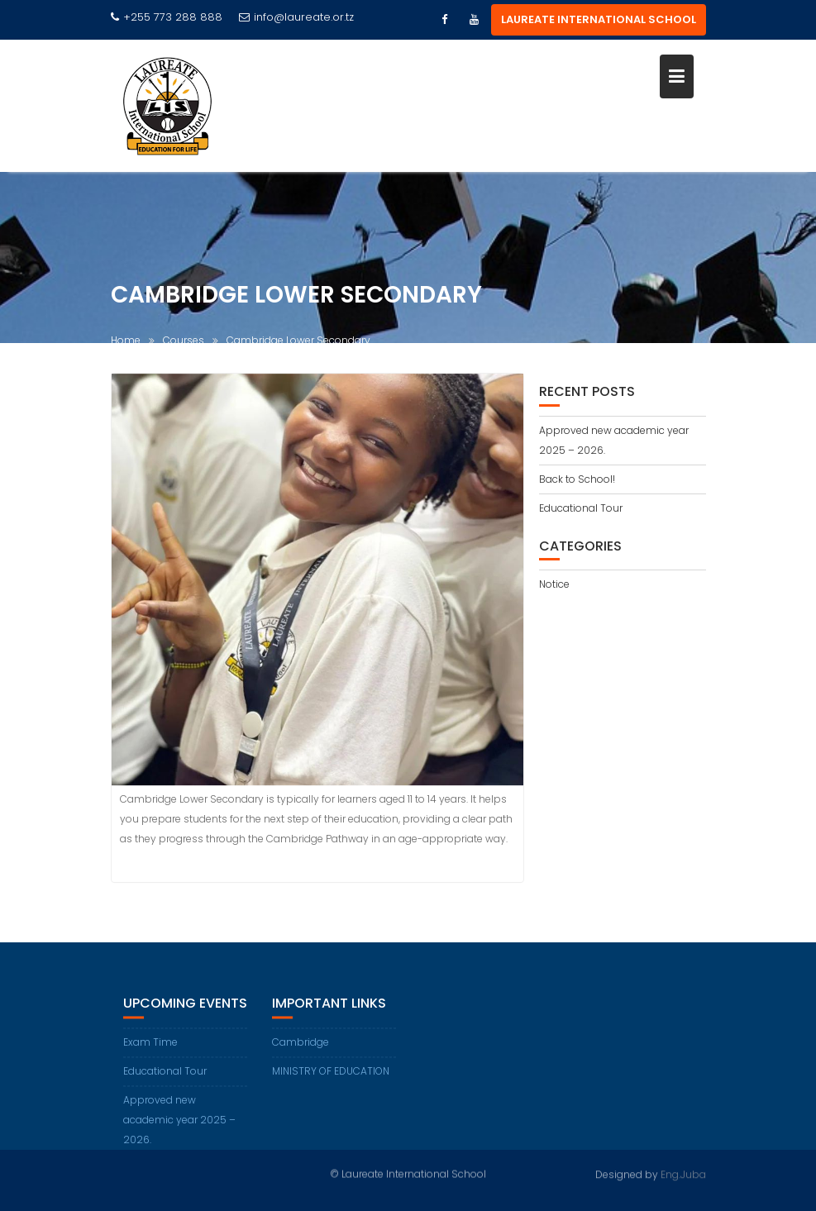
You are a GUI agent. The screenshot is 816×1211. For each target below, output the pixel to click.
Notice (554, 584)
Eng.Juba (683, 1173)
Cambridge (300, 1050)
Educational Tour (581, 508)
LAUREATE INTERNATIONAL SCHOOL (598, 19)
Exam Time (150, 1050)
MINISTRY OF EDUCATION (330, 1079)
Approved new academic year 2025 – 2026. (179, 1128)
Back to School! (577, 479)
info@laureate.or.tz (296, 17)
